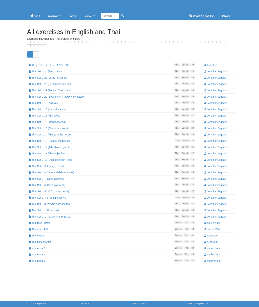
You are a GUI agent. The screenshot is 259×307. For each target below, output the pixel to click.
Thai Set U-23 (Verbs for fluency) (111, 77)
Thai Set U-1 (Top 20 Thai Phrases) (111, 216)
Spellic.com (203, 303)
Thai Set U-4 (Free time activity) (111, 197)
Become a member (201, 15)
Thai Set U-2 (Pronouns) (111, 210)
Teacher (72, 15)
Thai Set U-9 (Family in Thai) (111, 166)
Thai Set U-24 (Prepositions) (111, 71)
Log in (226, 15)
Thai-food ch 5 (111, 229)
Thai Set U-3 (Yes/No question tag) (111, 203)
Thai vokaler (111, 235)
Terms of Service (140, 303)
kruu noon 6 (111, 254)
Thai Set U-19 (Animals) (111, 102)
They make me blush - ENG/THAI (111, 65)
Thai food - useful (111, 222)
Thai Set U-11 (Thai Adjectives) (111, 153)
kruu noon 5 (111, 260)
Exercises (54, 15)
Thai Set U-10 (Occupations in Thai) (111, 159)
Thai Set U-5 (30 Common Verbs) (111, 191)
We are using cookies (37, 303)
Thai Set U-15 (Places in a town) (111, 128)
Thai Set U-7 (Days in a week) (111, 178)
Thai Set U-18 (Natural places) (111, 109)
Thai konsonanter (111, 241)
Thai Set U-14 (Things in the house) (111, 134)
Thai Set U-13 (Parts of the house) (111, 140)
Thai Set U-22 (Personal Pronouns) (111, 83)
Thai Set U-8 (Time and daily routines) (111, 172)
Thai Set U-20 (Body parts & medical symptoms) (111, 96)
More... (90, 15)
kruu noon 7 (111, 248)
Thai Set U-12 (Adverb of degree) (111, 147)
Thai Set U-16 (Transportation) (111, 121)
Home (35, 15)
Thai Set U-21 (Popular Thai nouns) (111, 90)
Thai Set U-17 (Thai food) (111, 115)
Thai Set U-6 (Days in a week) (111, 185)
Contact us (85, 303)
